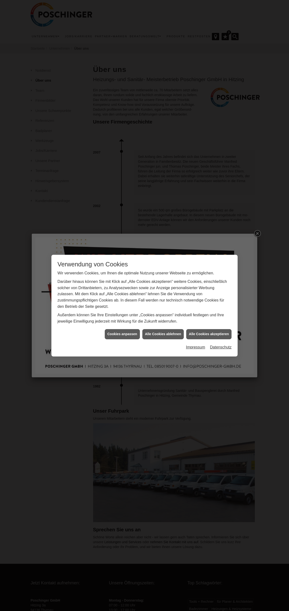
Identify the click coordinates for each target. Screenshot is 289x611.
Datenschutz (221, 319)
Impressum (195, 319)
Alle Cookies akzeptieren (209, 307)
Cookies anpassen (122, 307)
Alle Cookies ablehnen (163, 307)
